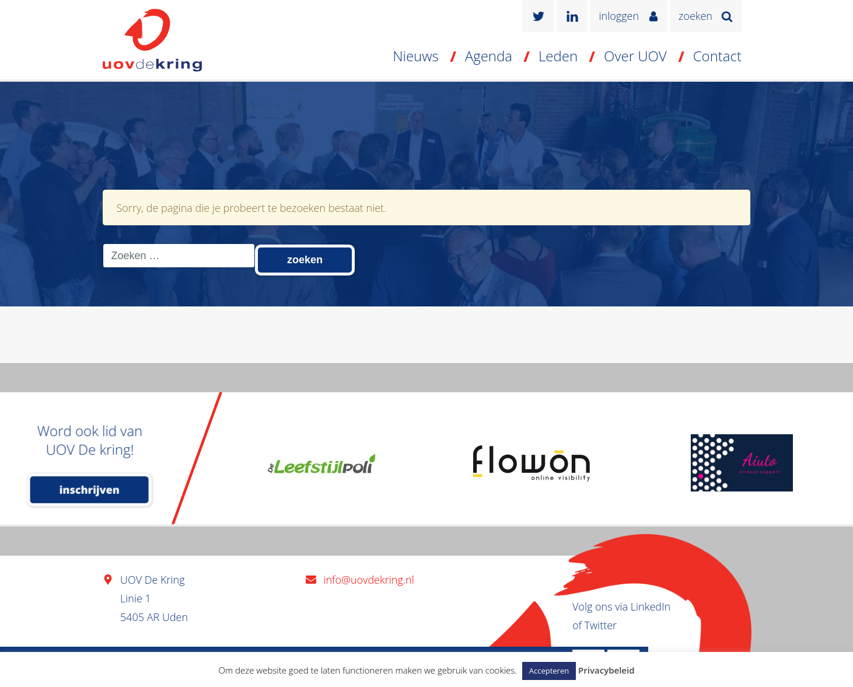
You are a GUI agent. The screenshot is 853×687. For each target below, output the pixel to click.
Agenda (488, 55)
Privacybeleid (606, 670)
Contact (717, 55)
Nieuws (416, 55)
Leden (558, 55)
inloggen (619, 16)
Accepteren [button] (549, 670)
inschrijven (90, 490)
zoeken (695, 16)
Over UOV (635, 55)
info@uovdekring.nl (368, 580)
